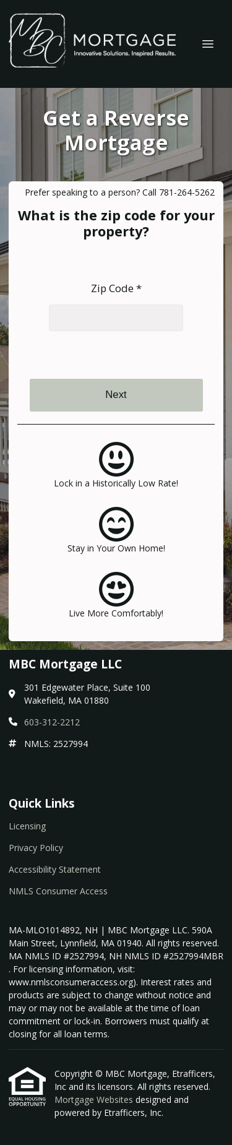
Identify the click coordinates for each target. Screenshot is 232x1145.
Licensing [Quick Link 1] (27, 826)
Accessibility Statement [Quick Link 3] (55, 869)
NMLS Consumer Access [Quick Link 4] (58, 891)
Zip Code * (116, 288)
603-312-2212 (52, 722)
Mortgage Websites (94, 1099)
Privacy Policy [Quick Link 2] (36, 847)
